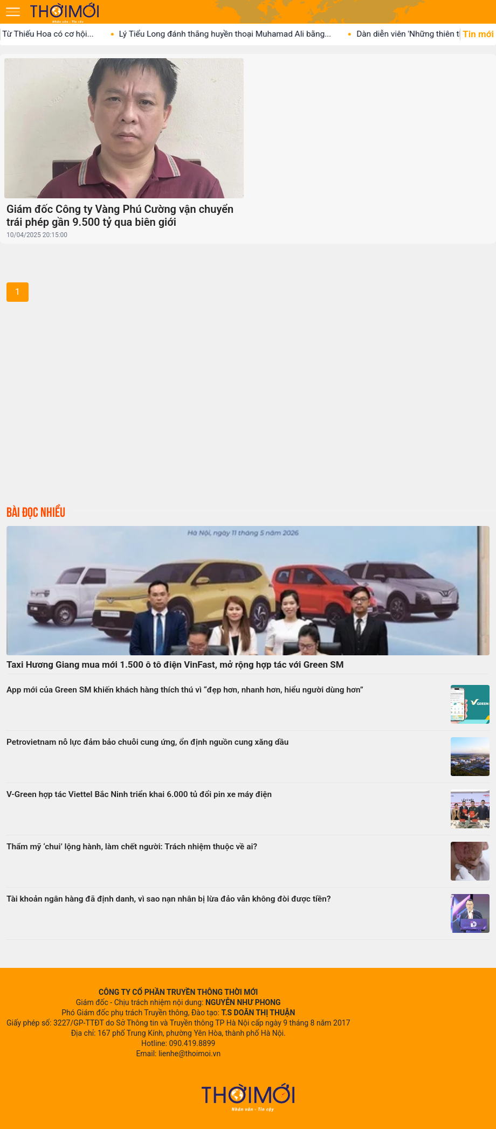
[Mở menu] (13, 11)
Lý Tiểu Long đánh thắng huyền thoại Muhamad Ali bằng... (232, 34)
